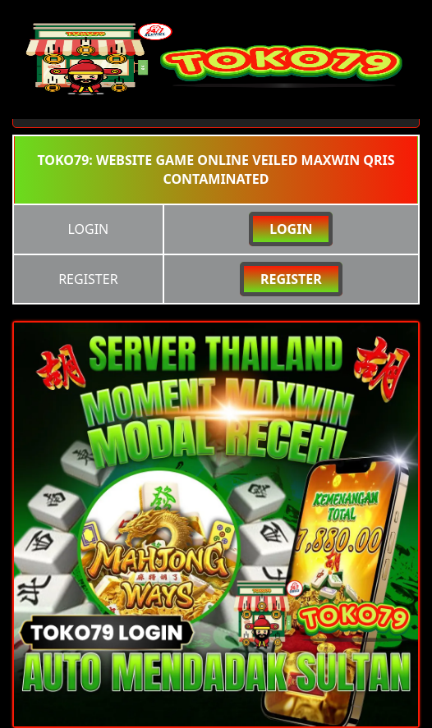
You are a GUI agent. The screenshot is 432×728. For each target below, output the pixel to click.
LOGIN (290, 229)
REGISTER (291, 279)
